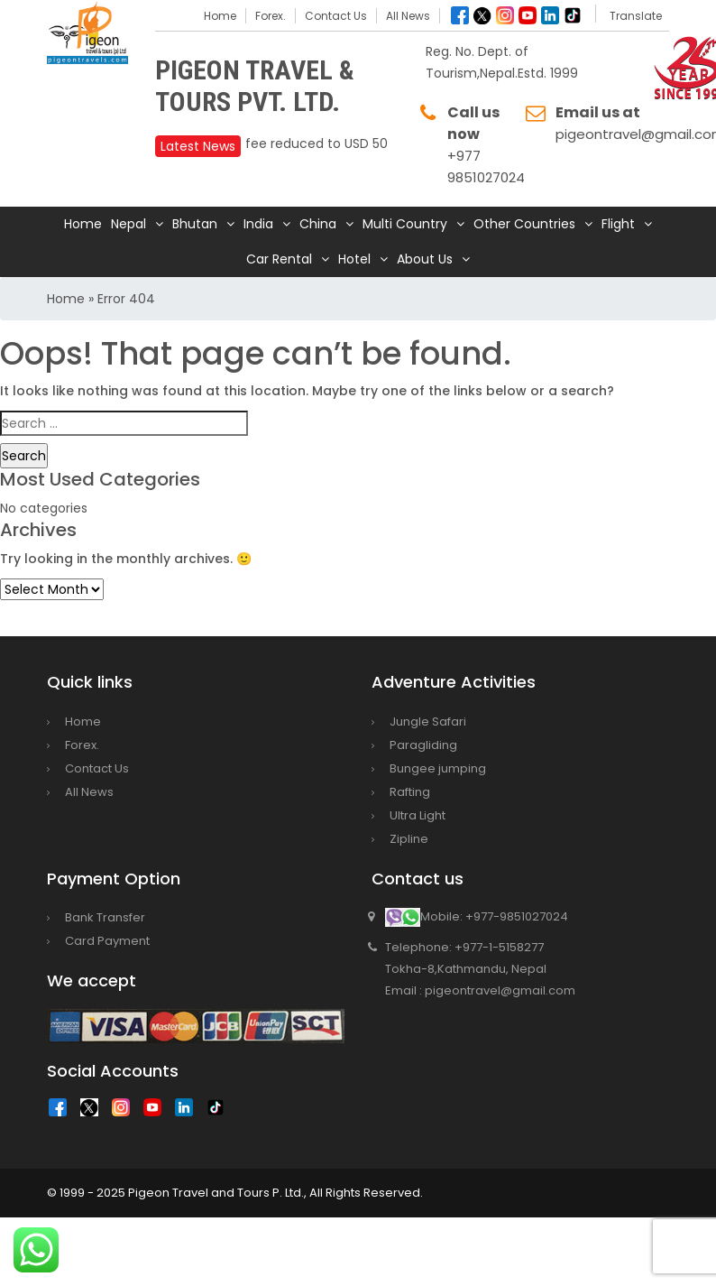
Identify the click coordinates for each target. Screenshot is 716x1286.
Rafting (410, 791)
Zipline (409, 838)
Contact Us (336, 15)
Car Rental (279, 259)
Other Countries (524, 224)
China (317, 224)
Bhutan (194, 224)
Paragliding (423, 745)
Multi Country (405, 224)
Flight (618, 224)
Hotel (354, 259)
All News (408, 15)
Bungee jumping (438, 768)
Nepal (128, 224)
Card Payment (107, 940)
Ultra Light (417, 815)
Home (220, 15)
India (258, 224)
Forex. (270, 15)
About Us (425, 259)
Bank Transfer (105, 917)
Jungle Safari (428, 721)
